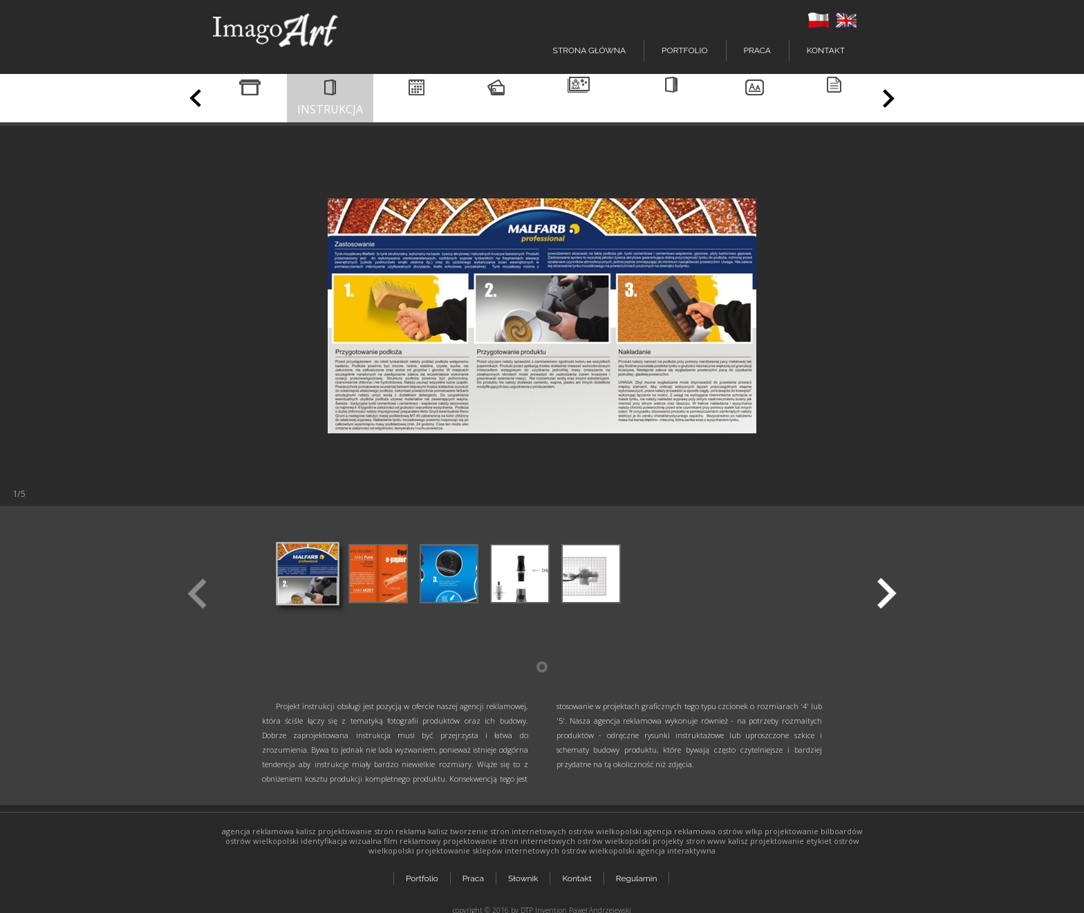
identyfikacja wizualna (341, 841)
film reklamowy (412, 841)
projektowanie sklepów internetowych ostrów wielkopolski (525, 850)
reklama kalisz (421, 831)
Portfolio (422, 873)
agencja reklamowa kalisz (269, 831)
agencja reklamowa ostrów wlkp (703, 831)
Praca (757, 50)
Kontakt (826, 50)
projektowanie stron (355, 831)
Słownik (524, 873)
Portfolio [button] (684, 50)
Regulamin (639, 873)
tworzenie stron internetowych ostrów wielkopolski (546, 831)
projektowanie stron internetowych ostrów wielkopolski (547, 841)
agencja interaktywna (676, 850)
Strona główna (589, 50)
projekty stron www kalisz (700, 841)
